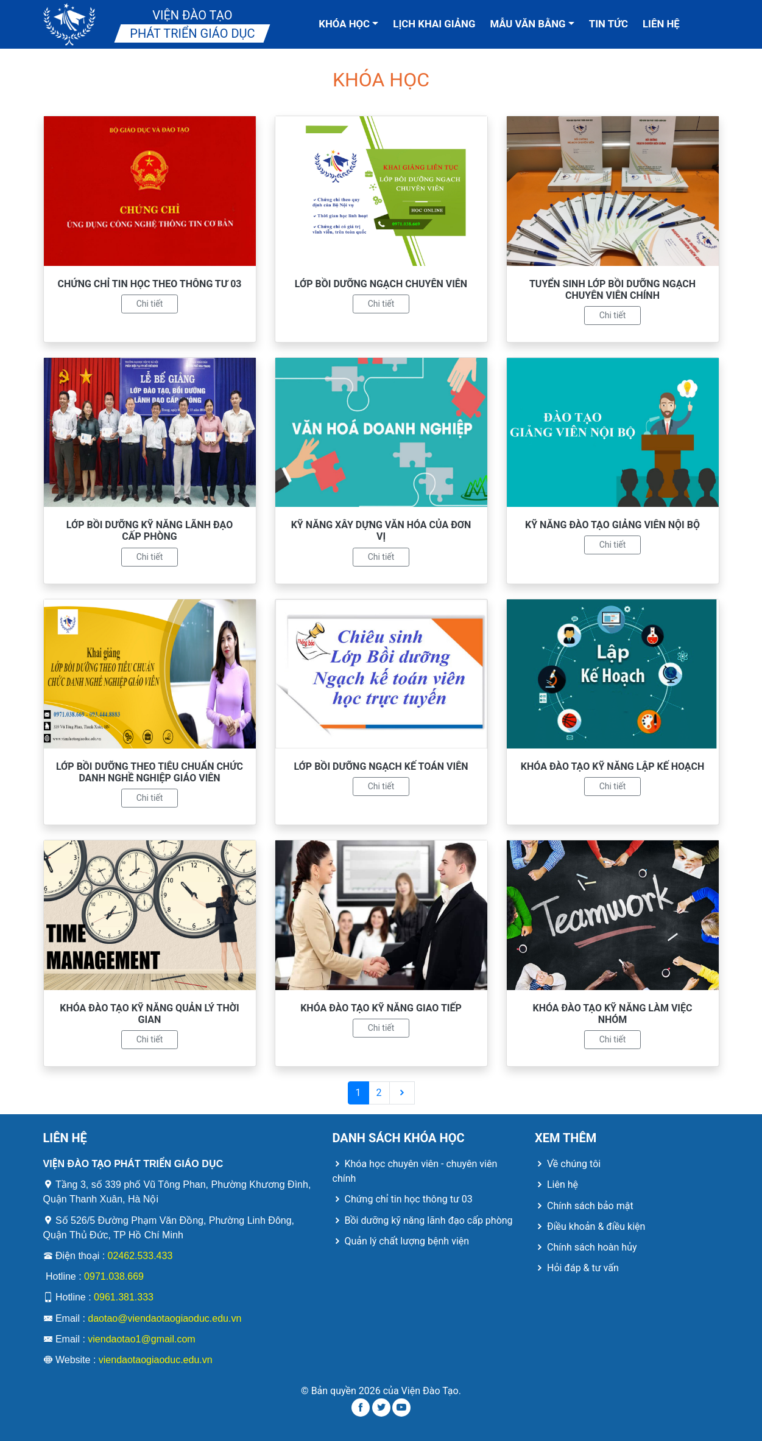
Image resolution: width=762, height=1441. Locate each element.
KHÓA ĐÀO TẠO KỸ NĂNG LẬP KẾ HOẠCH (612, 766)
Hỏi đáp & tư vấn (577, 1268)
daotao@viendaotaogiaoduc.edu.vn (164, 1318)
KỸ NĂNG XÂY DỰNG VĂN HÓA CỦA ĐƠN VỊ (381, 530)
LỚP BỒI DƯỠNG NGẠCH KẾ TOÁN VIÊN (381, 766)
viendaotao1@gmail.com (141, 1339)
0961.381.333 (123, 1297)
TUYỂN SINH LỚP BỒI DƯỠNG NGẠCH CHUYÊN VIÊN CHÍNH (612, 289)
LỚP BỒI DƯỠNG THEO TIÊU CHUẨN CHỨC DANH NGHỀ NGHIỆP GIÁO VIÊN (149, 772)
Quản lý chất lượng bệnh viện (401, 1241)
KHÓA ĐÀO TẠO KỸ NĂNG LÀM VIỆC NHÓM (613, 1013)
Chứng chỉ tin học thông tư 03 (403, 1199)
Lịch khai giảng (434, 24)
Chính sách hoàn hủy (586, 1247)
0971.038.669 (114, 1276)
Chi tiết (149, 304)
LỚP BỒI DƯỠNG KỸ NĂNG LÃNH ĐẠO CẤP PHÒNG (149, 530)
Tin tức (608, 24)
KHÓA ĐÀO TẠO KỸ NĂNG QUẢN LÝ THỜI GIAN (149, 1013)
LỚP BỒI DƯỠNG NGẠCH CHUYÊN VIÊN (381, 284)
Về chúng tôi (568, 1164)
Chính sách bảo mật (584, 1206)
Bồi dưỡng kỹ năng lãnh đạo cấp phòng (423, 1220)
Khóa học (348, 24)
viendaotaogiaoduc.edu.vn (156, 1360)
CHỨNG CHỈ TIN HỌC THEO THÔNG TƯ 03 (150, 284)
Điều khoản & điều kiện (590, 1226)
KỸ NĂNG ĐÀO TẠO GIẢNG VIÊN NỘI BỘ (612, 525)
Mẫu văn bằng (532, 24)
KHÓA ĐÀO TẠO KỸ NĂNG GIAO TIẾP (381, 1008)
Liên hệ (661, 24)
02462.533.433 (140, 1256)
